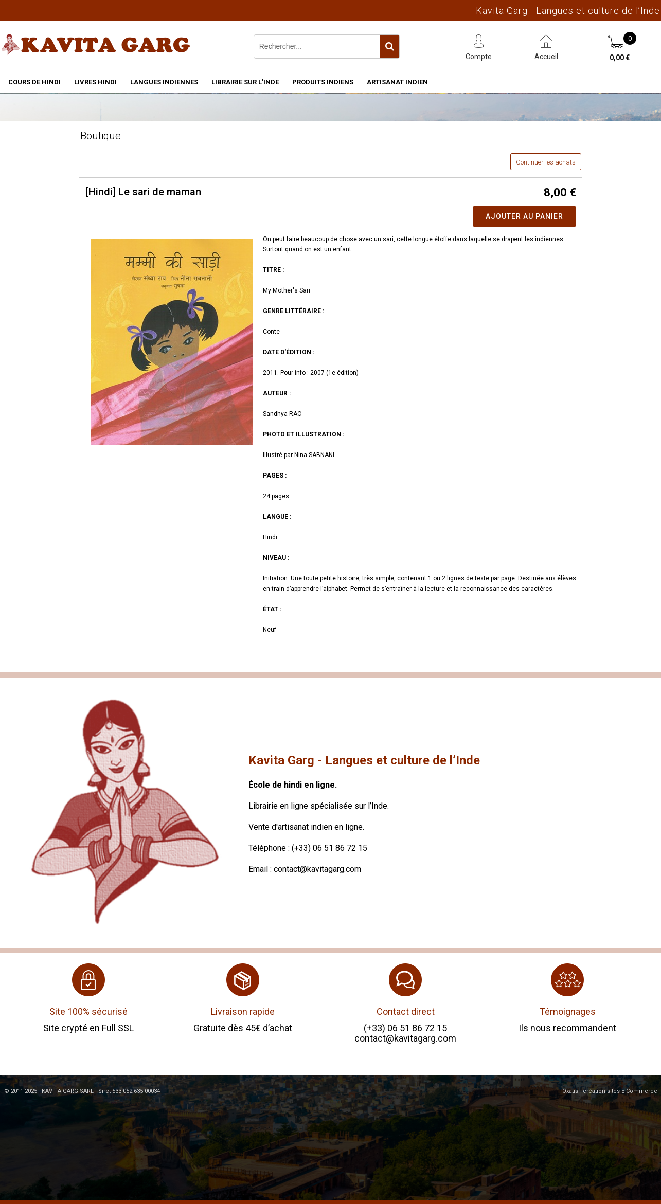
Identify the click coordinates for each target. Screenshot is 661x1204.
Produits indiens (322, 82)
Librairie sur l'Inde (245, 82)
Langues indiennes (164, 82)
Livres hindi (95, 82)
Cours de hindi (34, 82)
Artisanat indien (397, 82)
